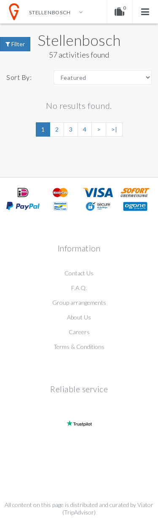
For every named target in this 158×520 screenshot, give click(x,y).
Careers (79, 331)
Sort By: (19, 77)
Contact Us (79, 273)
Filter (15, 44)
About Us (79, 317)
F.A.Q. (79, 287)
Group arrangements (79, 302)
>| (114, 129)
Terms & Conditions (79, 346)
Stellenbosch (79, 40)
